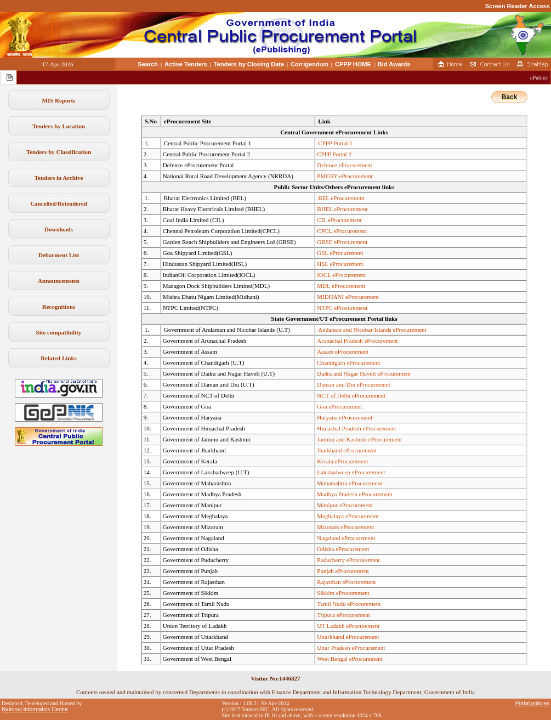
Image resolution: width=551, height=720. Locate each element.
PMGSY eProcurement (344, 176)
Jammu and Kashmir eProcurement (359, 439)
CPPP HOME (353, 64)
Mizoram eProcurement (345, 527)
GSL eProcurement (340, 253)
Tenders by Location (58, 126)
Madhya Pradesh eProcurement (354, 494)
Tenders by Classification (58, 152)
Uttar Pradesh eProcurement (351, 647)
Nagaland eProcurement (346, 538)
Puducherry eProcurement (348, 560)
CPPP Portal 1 (335, 143)
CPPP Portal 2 (334, 154)
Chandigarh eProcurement (348, 362)
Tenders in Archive (59, 177)
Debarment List (58, 255)
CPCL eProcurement (342, 231)
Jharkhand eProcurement (347, 450)
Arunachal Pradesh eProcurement (357, 340)
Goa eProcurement (339, 406)
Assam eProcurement (342, 351)
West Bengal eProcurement (349, 658)
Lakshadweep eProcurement (351, 472)
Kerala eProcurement (342, 461)
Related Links (59, 358)
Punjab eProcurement (342, 571)
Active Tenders (185, 64)
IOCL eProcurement (341, 274)
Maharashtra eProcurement (349, 483)
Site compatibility (59, 332)
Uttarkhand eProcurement (348, 636)
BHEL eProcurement (342, 209)
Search (148, 64)
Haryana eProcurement (344, 417)
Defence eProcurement (344, 165)
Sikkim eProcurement (343, 592)
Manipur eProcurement (345, 505)
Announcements (58, 280)
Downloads (58, 229)
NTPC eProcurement (342, 307)
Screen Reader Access (517, 6)
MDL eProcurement (341, 285)
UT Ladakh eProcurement (348, 625)
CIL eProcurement (339, 220)
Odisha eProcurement (343, 549)
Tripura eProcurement (343, 614)
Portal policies (532, 703)
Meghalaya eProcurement (348, 516)
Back (510, 97)
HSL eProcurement (340, 263)
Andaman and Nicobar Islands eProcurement (372, 329)
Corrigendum (309, 64)
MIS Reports (59, 100)
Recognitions (59, 306)
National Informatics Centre (35, 709)
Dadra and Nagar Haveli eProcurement (364, 373)
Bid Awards (394, 64)
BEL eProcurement (341, 198)
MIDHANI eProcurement (348, 296)
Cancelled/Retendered (58, 203)
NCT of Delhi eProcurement (351, 395)
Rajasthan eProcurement (346, 582)
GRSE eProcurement (342, 242)
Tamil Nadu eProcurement (348, 603)
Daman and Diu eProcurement (353, 384)
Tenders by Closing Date (249, 64)
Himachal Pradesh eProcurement (356, 428)
